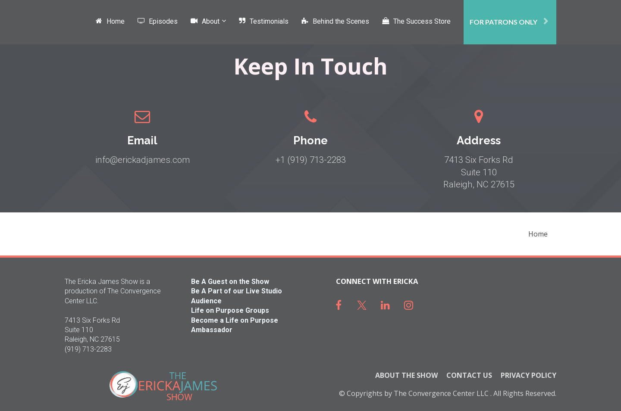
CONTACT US (469, 375)
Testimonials (264, 21)
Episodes (158, 21)
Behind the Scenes (335, 21)
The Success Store (416, 21)
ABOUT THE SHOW (406, 375)
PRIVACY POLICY (528, 375)
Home (110, 21)
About (205, 21)
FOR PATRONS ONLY (509, 22)
